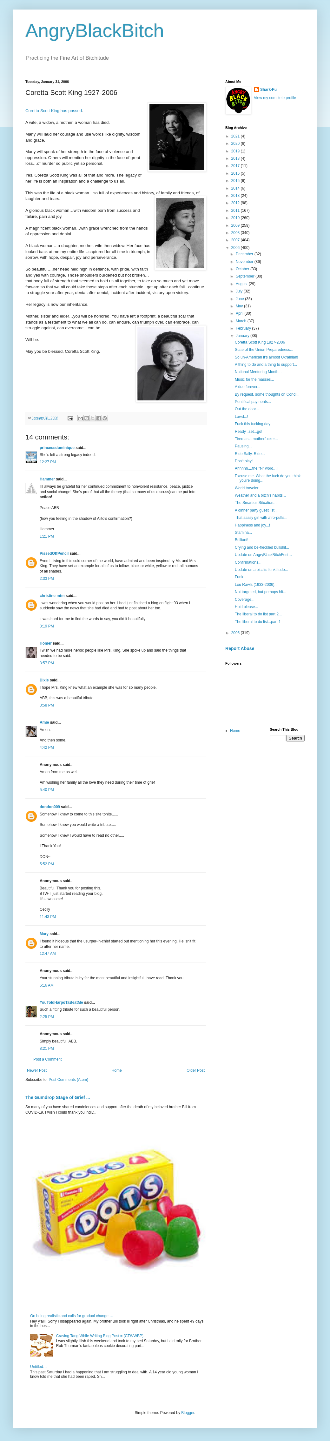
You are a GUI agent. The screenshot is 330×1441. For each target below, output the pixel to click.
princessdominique (57, 448)
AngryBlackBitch (94, 30)
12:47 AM (48, 953)
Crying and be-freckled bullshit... (262, 547)
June (240, 299)
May (240, 306)
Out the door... (247, 409)
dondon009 (50, 807)
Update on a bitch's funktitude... (261, 569)
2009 (236, 225)
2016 (236, 173)
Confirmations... (248, 562)
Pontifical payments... (253, 401)
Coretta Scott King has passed (53, 110)
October (243, 269)
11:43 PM (48, 917)
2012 (236, 203)
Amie (44, 722)
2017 (236, 166)
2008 (236, 233)
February (244, 328)
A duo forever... (248, 387)
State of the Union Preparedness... (264, 349)
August (242, 284)
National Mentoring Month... (258, 372)
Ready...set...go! (248, 431)
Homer (46, 643)
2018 (236, 158)
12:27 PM (48, 462)
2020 (236, 143)
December (245, 254)
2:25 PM (47, 1017)
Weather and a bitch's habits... (260, 495)
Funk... (241, 577)
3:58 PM (47, 705)
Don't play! (244, 461)
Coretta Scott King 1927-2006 (260, 342)
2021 (236, 136)
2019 (236, 151)
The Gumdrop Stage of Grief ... (57, 1097)
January (243, 335)
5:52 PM (47, 864)
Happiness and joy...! (252, 525)
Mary (44, 934)
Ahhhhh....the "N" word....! (257, 468)
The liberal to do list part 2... (258, 614)
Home (117, 1070)
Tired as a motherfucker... (256, 439)
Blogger (187, 1413)
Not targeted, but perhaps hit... (260, 592)
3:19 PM (47, 626)
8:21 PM (47, 1048)
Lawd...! (241, 416)
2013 (236, 195)
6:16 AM (47, 985)
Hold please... (246, 607)
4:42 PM (47, 747)
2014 (236, 188)
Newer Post (37, 1070)
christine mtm (52, 595)
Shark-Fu (268, 89)
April (240, 313)
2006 (236, 247)
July (240, 291)
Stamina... (243, 532)
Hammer (47, 479)
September (245, 276)
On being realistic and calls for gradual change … (71, 1316)
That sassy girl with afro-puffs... (261, 517)
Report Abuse (239, 648)
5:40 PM (47, 790)
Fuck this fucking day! (253, 424)
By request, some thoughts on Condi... (267, 394)
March (242, 321)
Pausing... (243, 446)
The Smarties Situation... (255, 502)
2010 (236, 218)
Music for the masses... (254, 379)
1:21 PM (47, 536)
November (245, 261)
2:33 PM (47, 578)
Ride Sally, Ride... (250, 454)
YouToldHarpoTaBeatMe (61, 1002)
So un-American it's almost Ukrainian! (266, 357)
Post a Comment (47, 1059)
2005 (236, 633)
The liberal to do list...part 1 (258, 622)
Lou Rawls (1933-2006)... (256, 584)
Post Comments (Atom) (68, 1079)
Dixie (44, 680)
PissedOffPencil (54, 553)
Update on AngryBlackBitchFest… (263, 555)
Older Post (196, 1070)
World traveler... (248, 488)
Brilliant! (241, 540)
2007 (236, 240)
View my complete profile (275, 98)
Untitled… (38, 1366)
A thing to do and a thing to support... (266, 364)
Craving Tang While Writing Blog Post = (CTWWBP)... (101, 1336)
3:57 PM (47, 663)
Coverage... (244, 599)
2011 (236, 210)
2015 (236, 180)
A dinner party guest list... (256, 510)
